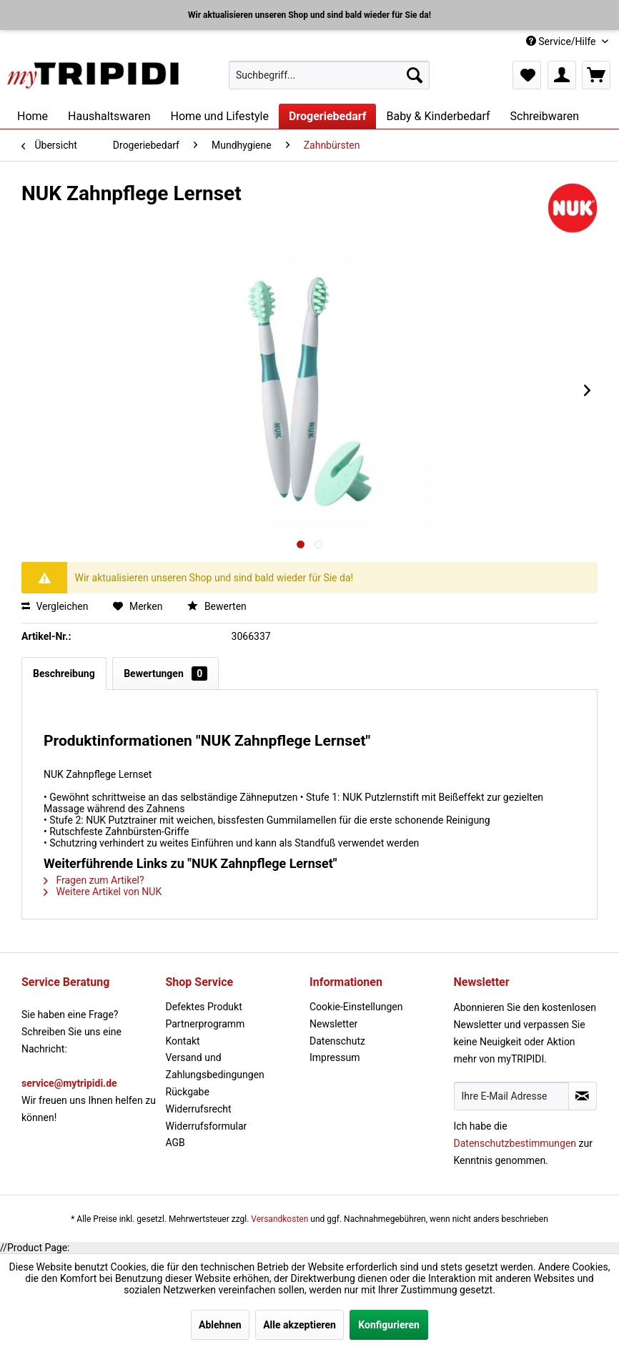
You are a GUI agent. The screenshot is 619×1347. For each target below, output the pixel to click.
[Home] (32, 116)
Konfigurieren (389, 1325)
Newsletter (333, 1024)
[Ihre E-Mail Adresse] (511, 1096)
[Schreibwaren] (545, 116)
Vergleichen (54, 606)
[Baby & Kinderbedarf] (438, 116)
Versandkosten (279, 1219)
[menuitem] (329, 75)
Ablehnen (220, 1325)
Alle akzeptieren (299, 1325)
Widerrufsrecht (199, 1109)
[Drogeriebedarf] (328, 116)
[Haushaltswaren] (109, 116)
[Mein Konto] (562, 75)
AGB (175, 1142)
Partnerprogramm (205, 1024)
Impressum (335, 1057)
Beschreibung (64, 673)
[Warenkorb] (596, 75)
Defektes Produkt (204, 1006)
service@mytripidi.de (69, 1083)
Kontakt (183, 1041)
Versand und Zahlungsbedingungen (215, 1066)
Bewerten (216, 606)
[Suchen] (415, 75)
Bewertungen (165, 673)
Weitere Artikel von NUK (103, 891)
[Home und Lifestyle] (219, 116)
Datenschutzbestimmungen (515, 1143)
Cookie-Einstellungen (356, 1006)
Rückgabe (187, 1091)
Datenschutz (337, 1041)
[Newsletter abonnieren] (582, 1096)
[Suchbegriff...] (329, 75)
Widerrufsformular (206, 1126)
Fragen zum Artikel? (94, 880)
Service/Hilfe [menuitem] (562, 41)
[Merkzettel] (526, 75)
